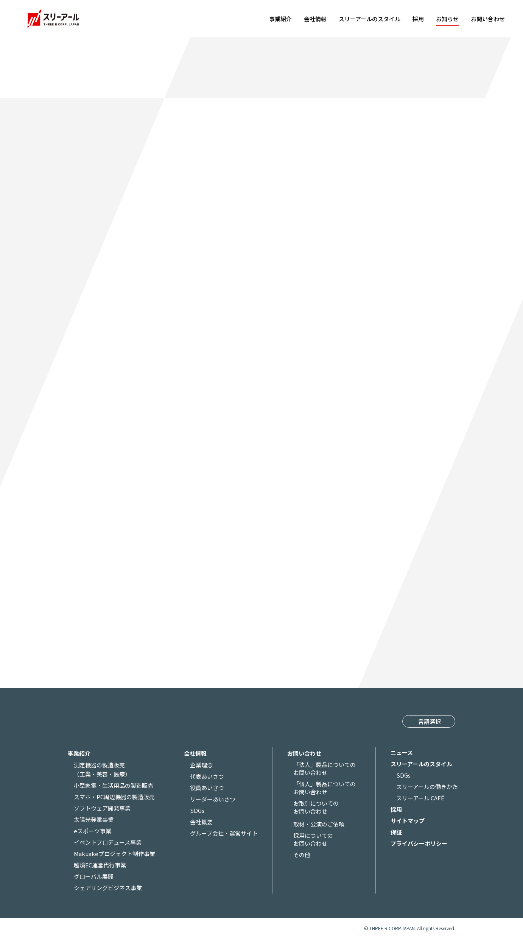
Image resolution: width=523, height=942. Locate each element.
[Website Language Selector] (428, 721)
